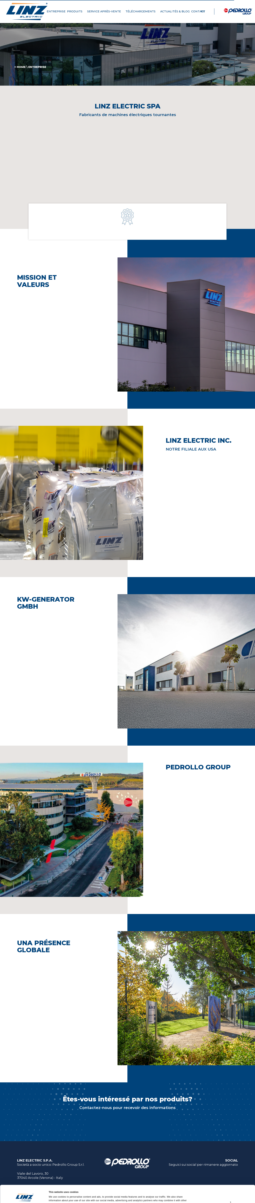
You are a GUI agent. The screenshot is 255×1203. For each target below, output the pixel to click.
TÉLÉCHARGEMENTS (142, 11)
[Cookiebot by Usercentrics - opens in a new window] (24, 1196)
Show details (56, 1196)
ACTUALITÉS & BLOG (175, 11)
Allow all (223, 1176)
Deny (223, 1194)
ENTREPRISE (56, 11)
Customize (223, 1185)
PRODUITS (76, 11)
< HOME (20, 67)
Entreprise (37, 67)
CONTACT (199, 11)
